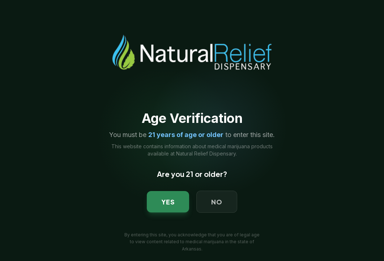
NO (216, 202)
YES (168, 202)
